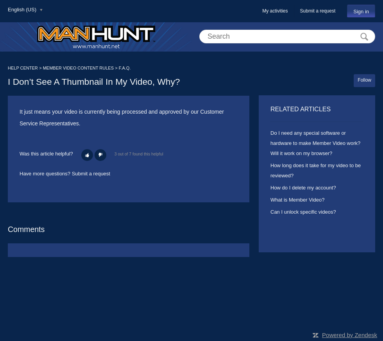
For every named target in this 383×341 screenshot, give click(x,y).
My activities (275, 11)
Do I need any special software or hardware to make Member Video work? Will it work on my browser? (315, 143)
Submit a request (318, 11)
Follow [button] (364, 80)
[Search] (287, 36)
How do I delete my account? (303, 188)
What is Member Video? (297, 200)
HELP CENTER (23, 68)
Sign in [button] (361, 11)
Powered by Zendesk (349, 335)
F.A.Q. (125, 68)
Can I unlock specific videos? (303, 212)
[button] (87, 155)
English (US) (23, 9)
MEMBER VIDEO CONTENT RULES (78, 68)
